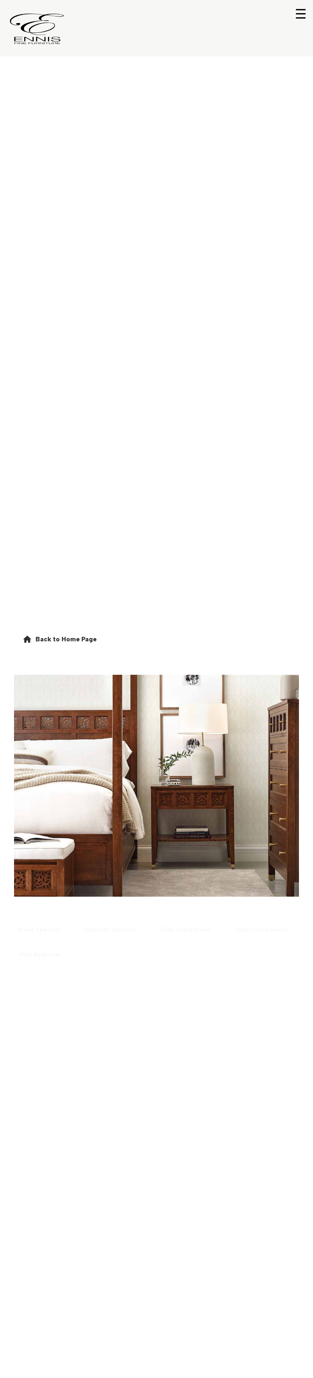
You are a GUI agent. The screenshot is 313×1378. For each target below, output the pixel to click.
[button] (59, 639)
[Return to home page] (37, 29)
